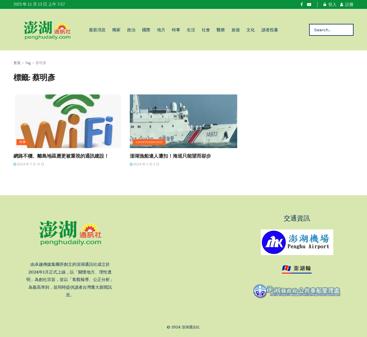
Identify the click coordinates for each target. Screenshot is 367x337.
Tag (28, 63)
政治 (131, 29)
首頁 (17, 63)
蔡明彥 (41, 63)
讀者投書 (269, 29)
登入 (330, 4)
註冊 (347, 4)
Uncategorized (149, 142)
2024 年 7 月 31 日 (28, 164)
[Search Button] (347, 30)
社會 (206, 29)
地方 (161, 29)
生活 (191, 29)
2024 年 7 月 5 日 (144, 164)
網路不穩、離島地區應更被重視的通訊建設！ (61, 156)
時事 (176, 29)
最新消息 (97, 29)
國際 (146, 29)
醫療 (221, 29)
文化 (250, 29)
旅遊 (236, 29)
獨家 (116, 29)
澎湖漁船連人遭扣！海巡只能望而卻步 (170, 156)
